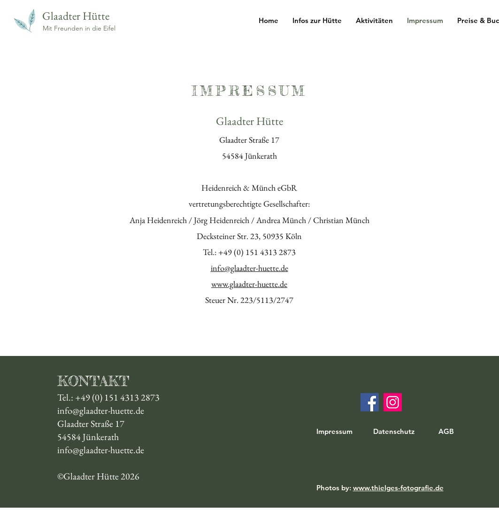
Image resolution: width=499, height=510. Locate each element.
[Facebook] (370, 402)
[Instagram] (393, 402)
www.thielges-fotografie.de (398, 487)
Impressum (334, 431)
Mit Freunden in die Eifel (79, 28)
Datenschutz (394, 431)
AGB (446, 431)
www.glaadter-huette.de (249, 283)
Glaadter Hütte (75, 15)
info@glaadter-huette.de (249, 268)
